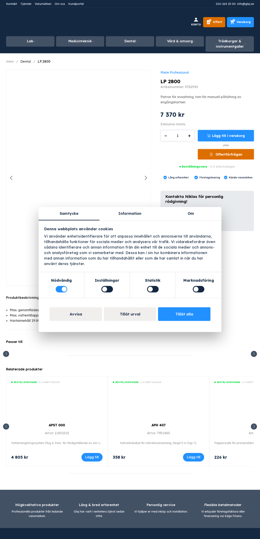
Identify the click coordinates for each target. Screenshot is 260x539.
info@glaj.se (245, 4)
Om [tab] (191, 213)
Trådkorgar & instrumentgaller (230, 43)
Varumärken (43, 4)
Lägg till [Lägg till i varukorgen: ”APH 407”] (193, 457)
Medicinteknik (80, 41)
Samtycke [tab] (69, 213)
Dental (130, 41)
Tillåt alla (184, 314)
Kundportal (76, 4)
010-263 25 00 (226, 4)
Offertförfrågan (228, 154)
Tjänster (25, 4)
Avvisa (76, 314)
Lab (30, 41)
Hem (10, 61)
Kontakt (11, 4)
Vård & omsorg (180, 41)
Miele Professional (174, 72)
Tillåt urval (130, 314)
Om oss (60, 4)
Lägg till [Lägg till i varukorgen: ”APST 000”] (92, 457)
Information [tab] (129, 213)
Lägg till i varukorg (228, 136)
